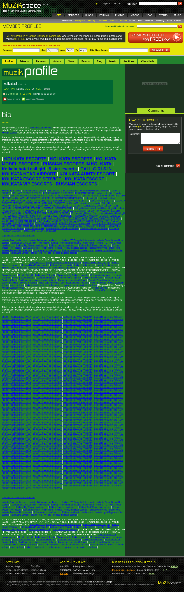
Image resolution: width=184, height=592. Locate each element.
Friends (24, 61)
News (71, 61)
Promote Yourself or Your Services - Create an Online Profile (141, 566)
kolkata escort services (36, 285)
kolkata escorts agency (60, 285)
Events (85, 61)
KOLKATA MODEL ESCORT (26, 208)
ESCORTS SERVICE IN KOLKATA (29, 218)
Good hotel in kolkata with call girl (109, 213)
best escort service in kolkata (75, 283)
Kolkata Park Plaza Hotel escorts (95, 245)
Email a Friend (13, 99)
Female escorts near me (34, 190)
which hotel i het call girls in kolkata (107, 208)
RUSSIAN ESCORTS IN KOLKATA (77, 163)
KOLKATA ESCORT (84, 178)
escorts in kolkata (28, 283)
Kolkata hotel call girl (23, 168)
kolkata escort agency (40, 262)
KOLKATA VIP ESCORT (34, 213)
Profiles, (10, 566)
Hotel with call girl (107, 198)
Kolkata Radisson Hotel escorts (17, 250)
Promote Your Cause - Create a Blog (129, 573)
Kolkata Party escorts (84, 265)
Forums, (17, 570)
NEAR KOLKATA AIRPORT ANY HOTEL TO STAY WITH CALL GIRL (70, 221)
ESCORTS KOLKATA (23, 223)
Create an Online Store (148, 570)
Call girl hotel (8, 221)
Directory (91, 21)
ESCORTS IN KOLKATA (102, 200)
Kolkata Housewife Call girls (96, 262)
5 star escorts (63, 168)
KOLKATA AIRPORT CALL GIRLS (18, 206)
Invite (140, 21)
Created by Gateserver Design (98, 582)
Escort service (8, 226)
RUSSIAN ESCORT (84, 193)
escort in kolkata (98, 283)
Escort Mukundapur (45, 277)
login (97, 3)
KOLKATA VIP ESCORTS (27, 184)
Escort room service (46, 231)
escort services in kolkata (85, 285)
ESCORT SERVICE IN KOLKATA (98, 195)
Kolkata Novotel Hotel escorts (63, 245)
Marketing (160, 21)
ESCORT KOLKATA (34, 228)
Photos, (17, 573)
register (106, 3)
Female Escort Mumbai (100, 280)
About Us (64, 566)
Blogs (17, 566)
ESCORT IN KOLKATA (98, 211)
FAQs (91, 573)
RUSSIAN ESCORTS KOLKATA (67, 198)
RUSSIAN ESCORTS (76, 184)
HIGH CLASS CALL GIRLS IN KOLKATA (67, 218)
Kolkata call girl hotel (81, 213)
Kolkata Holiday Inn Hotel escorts (71, 248)
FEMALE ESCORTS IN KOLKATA (62, 228)
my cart (116, 3)
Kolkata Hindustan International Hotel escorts (73, 243)
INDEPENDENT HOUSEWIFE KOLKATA (78, 216)
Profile (9, 61)
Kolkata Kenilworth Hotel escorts (78, 250)
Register (64, 573)
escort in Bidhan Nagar (23, 277)
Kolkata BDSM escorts (39, 267)
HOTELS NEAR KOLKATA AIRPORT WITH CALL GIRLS (30, 216)
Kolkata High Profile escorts (35, 265)
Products (114, 21)
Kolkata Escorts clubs (104, 290)
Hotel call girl (91, 198)
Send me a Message (35, 99)
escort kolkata (17, 285)
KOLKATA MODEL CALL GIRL (38, 203)
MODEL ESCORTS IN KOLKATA (74, 223)
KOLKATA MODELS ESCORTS (58, 193)
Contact (177, 21)
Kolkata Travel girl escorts (14, 267)
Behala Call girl (25, 275)
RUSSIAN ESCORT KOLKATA (106, 223)
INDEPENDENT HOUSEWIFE (94, 190)
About (169, 21)
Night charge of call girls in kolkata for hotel (37, 226)
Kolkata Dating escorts (61, 265)
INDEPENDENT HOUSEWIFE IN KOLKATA (67, 200)
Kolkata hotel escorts (90, 203)
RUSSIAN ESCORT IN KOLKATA (105, 218)
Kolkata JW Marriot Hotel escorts (45, 240)
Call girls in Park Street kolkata (66, 262)
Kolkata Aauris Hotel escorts (47, 250)
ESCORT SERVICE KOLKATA (88, 206)
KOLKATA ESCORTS (25, 158)
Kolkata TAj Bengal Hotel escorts (32, 245)
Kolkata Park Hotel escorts (15, 240)
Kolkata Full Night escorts (65, 267)
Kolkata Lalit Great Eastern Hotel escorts (30, 243)
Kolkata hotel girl (104, 193)
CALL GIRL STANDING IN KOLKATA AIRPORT (82, 226)
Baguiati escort (9, 275)
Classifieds (102, 21)
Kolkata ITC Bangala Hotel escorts (79, 240)
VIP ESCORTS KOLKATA (38, 198)
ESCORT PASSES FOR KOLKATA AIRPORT (23, 200)
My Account (67, 21)
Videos (57, 61)
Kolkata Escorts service (41, 127)
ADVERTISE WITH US (84, 570)
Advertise (149, 21)
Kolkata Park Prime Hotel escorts (104, 248)
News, (34, 573)
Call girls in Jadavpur (100, 275)
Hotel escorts (29, 231)
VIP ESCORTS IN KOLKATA (94, 228)
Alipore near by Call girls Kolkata (72, 275)
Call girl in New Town (93, 277)
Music (113, 61)
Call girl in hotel (109, 203)
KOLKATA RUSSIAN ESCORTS (57, 208)
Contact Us (65, 570)
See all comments (165, 166)
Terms (91, 566)
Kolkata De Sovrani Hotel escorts (26, 253)
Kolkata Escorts (9, 132)
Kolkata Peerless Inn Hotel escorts (60, 253)
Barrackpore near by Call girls (72, 280)
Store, (34, 570)
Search (132, 21)
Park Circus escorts (107, 272)
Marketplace (80, 21)
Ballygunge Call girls (45, 275)
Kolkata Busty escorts (107, 265)
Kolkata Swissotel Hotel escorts (38, 248)
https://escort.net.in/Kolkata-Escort (18, 235)
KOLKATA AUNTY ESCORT (87, 173)
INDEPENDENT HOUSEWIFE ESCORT (66, 211)
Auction (123, 21)
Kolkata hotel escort (11, 190)
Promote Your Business (123, 570)
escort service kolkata (48, 283)
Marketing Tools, (81, 573)
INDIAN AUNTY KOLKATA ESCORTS (54, 206)
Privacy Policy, (80, 566)
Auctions (128, 61)
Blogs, (9, 570)
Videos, (9, 573)
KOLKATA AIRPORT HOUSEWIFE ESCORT (24, 211)
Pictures (41, 61)
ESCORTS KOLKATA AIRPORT (62, 190)
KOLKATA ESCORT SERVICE (31, 178)
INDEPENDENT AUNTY (69, 195)
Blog (99, 61)
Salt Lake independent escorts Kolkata (37, 280)
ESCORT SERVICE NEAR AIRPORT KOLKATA (33, 195)
